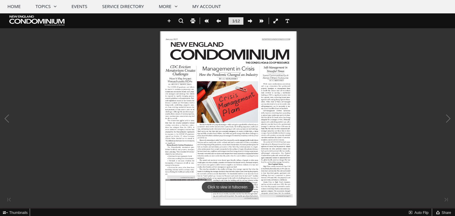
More (165, 6)
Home (14, 6)
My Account (206, 6)
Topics (43, 6)
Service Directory (123, 6)
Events (79, 6)
